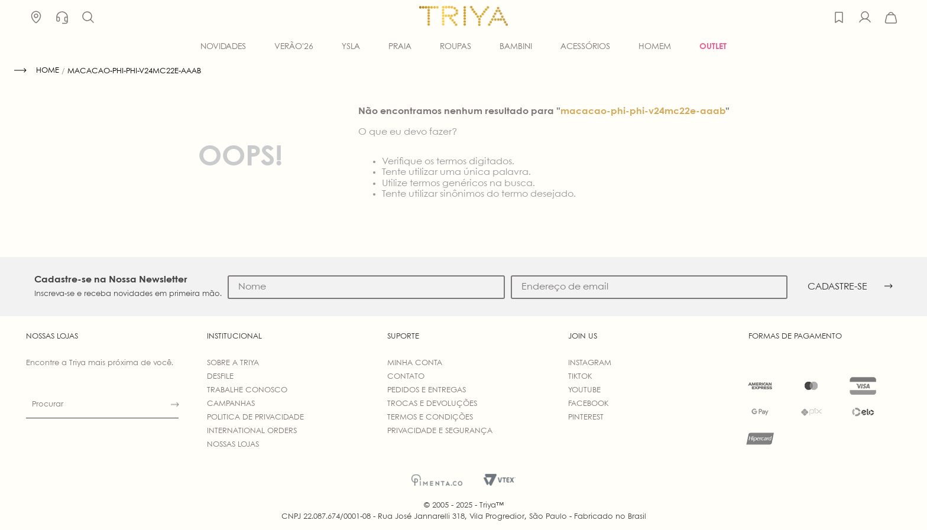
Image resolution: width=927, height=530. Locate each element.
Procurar (47, 404)
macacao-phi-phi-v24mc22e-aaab (134, 71)
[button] (88, 18)
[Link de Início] (36, 71)
